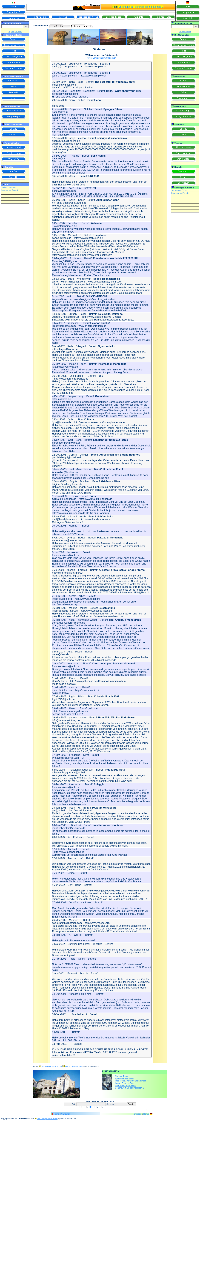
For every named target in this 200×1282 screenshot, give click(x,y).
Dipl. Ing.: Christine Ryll (72, 1066)
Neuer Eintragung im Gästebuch (101, 58)
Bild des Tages (121, 1076)
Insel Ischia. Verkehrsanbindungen (130, 1081)
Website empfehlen (179, 190)
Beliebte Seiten (185, 31)
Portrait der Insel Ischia (125, 1085)
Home (56, 1114)
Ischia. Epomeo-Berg (124, 1083)
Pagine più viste (15, 31)
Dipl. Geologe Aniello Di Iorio (50, 1066)
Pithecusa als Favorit (179, 193)
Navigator (65, 1114)
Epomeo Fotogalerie (124, 1078)
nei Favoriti (13, 190)
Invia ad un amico (8, 187)
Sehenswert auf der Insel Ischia (129, 1088)
